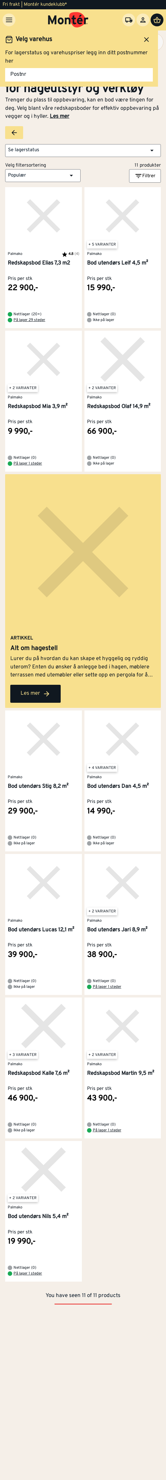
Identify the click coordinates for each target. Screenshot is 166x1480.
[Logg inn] (142, 19)
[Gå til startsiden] (68, 20)
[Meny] (9, 19)
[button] (83, 150)
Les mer (59, 116)
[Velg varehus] (128, 19)
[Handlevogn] (157, 19)
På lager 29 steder (29, 320)
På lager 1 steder (27, 463)
